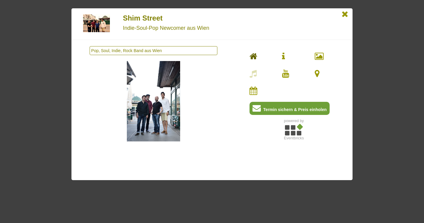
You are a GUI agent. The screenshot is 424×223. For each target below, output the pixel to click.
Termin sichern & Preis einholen (289, 109)
